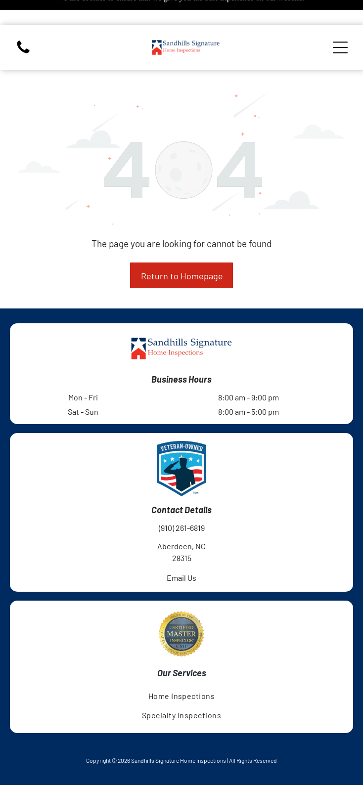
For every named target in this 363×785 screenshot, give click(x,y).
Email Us (181, 553)
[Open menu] (340, 22)
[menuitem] (181, 671)
